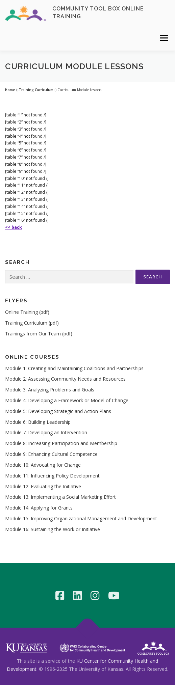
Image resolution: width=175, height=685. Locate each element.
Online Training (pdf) (27, 312)
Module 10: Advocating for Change (43, 465)
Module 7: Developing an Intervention (46, 432)
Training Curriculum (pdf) (32, 323)
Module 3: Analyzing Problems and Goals (49, 389)
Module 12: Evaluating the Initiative (43, 486)
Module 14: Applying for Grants (39, 507)
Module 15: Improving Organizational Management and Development (81, 518)
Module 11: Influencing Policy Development (52, 475)
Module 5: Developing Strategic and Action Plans (58, 411)
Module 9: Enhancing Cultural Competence (51, 454)
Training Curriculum (36, 89)
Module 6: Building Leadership (38, 422)
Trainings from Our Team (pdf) (38, 333)
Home (10, 89)
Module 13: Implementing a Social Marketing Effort (60, 497)
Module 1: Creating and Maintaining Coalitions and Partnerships (74, 368)
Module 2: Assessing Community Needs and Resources (65, 379)
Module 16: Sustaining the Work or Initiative (52, 529)
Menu (163, 38)
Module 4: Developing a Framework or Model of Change (66, 400)
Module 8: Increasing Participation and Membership (61, 443)
